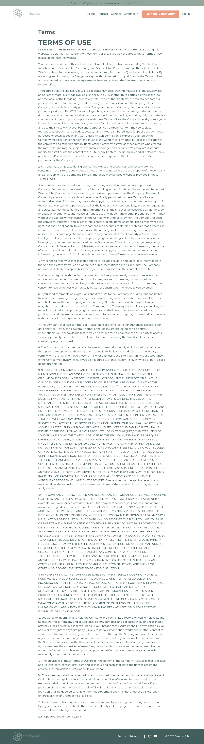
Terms (122, 736)
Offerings (131, 13)
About (91, 13)
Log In (186, 13)
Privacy (134, 736)
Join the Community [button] (161, 13)
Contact (116, 13)
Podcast (103, 13)
